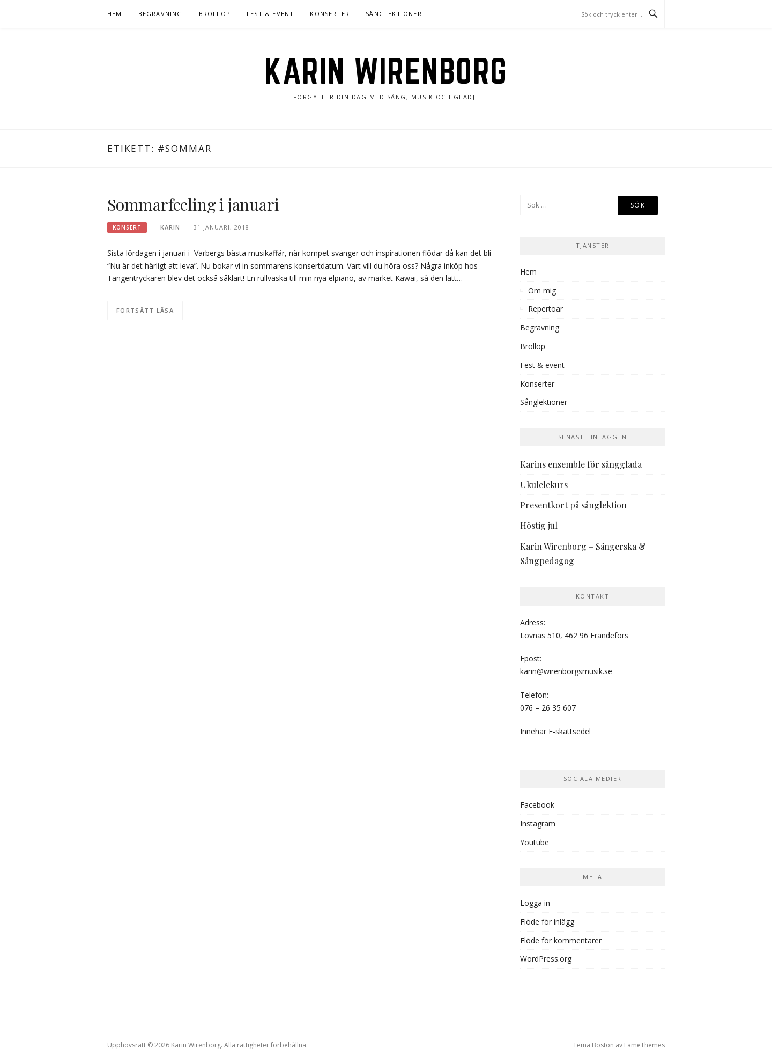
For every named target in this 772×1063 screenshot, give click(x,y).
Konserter (330, 14)
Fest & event (270, 14)
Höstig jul (539, 525)
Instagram (537, 823)
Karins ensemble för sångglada (581, 464)
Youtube (534, 842)
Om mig (542, 290)
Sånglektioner (394, 14)
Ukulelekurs (544, 484)
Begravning (160, 14)
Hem (114, 14)
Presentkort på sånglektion (573, 505)
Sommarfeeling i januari (193, 204)
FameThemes (644, 1045)
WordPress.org (545, 959)
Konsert (127, 227)
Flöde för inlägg (547, 922)
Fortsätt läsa (145, 310)
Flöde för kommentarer (561, 940)
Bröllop (215, 14)
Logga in (535, 903)
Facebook (537, 805)
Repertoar (545, 309)
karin (170, 227)
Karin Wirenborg (386, 70)
